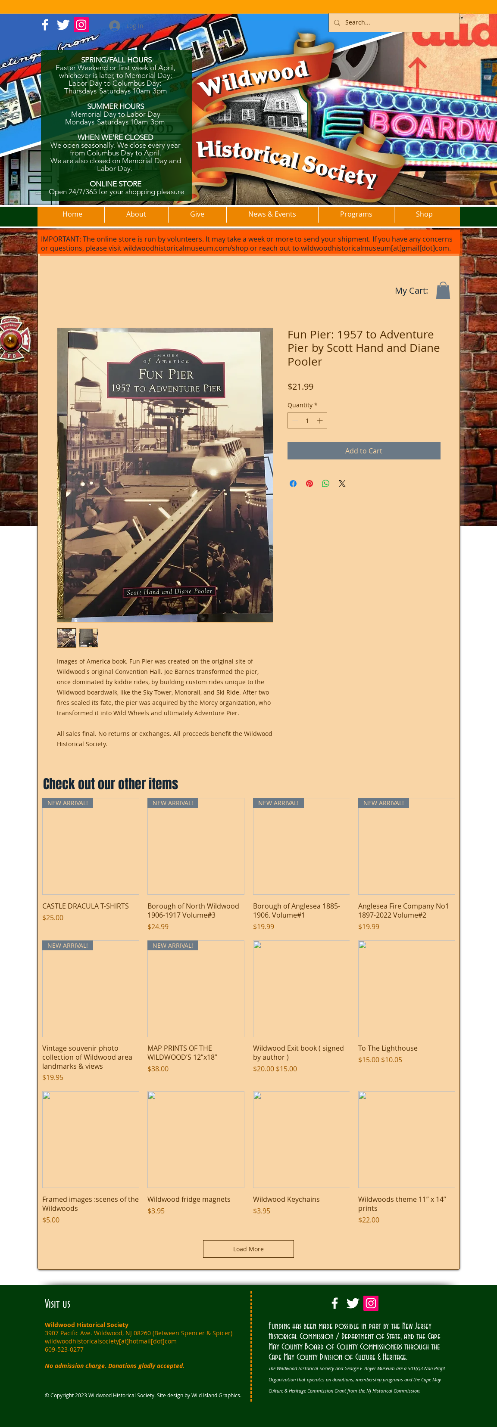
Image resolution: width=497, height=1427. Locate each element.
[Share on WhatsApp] (326, 483)
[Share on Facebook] (293, 483)
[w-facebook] (45, 24)
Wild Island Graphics (215, 1395)
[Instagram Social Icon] (81, 24)
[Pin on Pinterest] (309, 483)
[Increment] (320, 420)
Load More (248, 1249)
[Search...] (393, 22)
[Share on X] (342, 483)
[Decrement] (294, 420)
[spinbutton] (307, 420)
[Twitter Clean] (63, 24)
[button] (443, 290)
